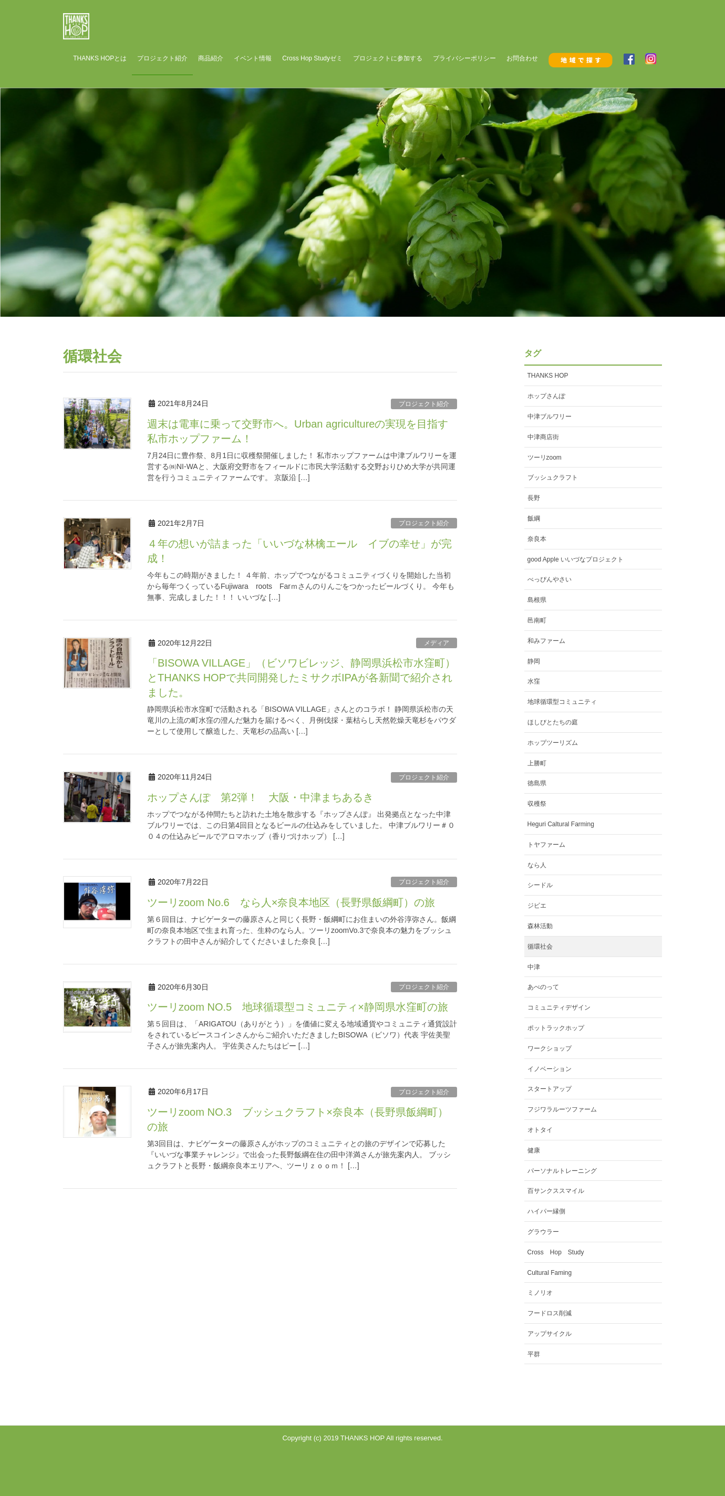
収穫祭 (536, 803)
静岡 (533, 661)
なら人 (536, 865)
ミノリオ (540, 1292)
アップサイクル (549, 1333)
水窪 (533, 681)
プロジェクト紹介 (424, 404)
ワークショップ (549, 1048)
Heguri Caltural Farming (560, 824)
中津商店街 (543, 437)
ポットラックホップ (555, 1028)
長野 (533, 498)
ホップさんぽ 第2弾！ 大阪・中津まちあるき (260, 797)
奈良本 (536, 539)
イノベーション (549, 1069)
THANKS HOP (547, 375)
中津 (533, 967)
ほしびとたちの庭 (552, 722)
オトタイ (540, 1130)
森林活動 (540, 926)
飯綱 (533, 518)
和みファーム (546, 641)
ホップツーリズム (552, 742)
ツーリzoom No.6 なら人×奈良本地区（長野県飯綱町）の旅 (291, 902)
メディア (436, 643)
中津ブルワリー (549, 416)
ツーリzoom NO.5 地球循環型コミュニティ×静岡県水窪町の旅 (297, 1007)
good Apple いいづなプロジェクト (575, 559)
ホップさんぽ (546, 396)
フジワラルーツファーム (562, 1109)
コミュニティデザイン (559, 1007)
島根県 (536, 600)
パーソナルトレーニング (562, 1171)
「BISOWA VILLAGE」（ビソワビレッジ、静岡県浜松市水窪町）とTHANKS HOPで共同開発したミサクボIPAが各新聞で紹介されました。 (301, 677)
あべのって (543, 987)
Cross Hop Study (555, 1252)
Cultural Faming (549, 1272)
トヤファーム (546, 844)
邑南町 (536, 620)
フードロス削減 (549, 1313)
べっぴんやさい (549, 579)
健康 (533, 1150)
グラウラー (543, 1231)
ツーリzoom (544, 457)
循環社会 (540, 946)
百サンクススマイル (555, 1190)
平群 (533, 1354)
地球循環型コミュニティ (562, 701)
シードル (540, 885)
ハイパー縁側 (546, 1211)
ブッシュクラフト (552, 477)
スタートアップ (549, 1089)
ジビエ (536, 905)
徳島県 (536, 783)
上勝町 (536, 763)
